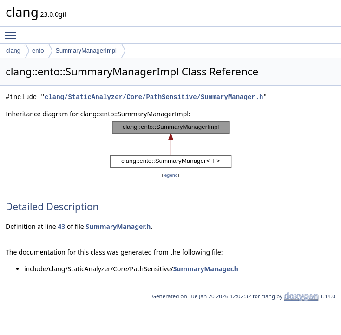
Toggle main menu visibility (12, 31)
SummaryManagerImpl (86, 50)
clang (13, 50)
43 (61, 226)
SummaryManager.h (118, 226)
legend (170, 175)
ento (38, 50)
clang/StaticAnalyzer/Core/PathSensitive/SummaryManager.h (154, 97)
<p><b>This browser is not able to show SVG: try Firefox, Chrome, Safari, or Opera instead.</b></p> (171, 144)
